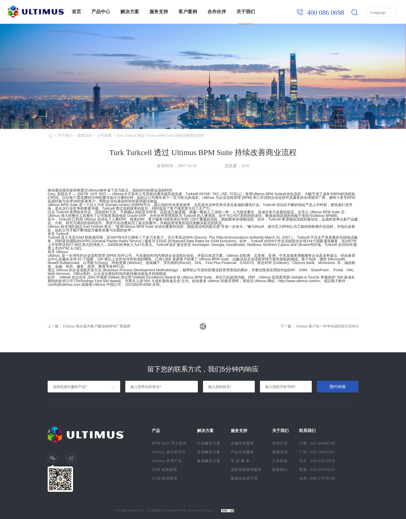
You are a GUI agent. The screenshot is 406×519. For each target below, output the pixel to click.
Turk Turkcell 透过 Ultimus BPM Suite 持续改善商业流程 (160, 135)
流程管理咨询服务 (246, 470)
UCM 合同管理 (164, 478)
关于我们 (245, 11)
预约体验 (337, 386)
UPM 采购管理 (164, 470)
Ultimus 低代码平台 (169, 452)
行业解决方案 (208, 443)
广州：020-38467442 (317, 452)
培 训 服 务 (240, 461)
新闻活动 (84, 135)
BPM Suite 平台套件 (169, 443)
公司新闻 (104, 135)
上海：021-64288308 (317, 443)
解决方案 (129, 11)
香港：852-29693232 (317, 470)
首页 (76, 11)
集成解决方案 (208, 461)
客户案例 (187, 11)
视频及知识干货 (244, 478)
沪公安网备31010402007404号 (166, 510)
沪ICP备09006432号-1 (129, 510)
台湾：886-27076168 (317, 478)
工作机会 (280, 461)
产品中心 (100, 11)
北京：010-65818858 (317, 461)
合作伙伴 (216, 11)
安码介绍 (280, 443)
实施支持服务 (242, 443)
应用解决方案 (208, 452)
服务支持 (158, 11)
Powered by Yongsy (200, 510)
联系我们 (280, 470)
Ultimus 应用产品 (167, 461)
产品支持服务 (242, 452)
